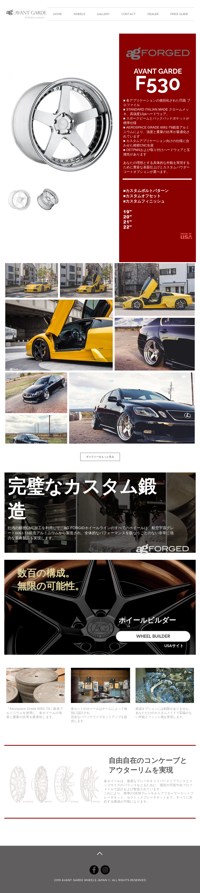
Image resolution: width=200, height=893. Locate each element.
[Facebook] (94, 869)
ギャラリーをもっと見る (100, 456)
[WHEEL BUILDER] (153, 636)
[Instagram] (105, 869)
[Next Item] (112, 123)
